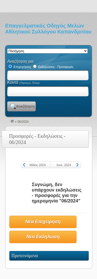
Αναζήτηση (25, 106)
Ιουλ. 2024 (64, 165)
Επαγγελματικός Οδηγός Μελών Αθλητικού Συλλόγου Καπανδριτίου (48, 29)
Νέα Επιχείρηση (43, 221)
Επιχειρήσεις (20, 67)
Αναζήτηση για (20, 61)
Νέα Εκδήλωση (43, 236)
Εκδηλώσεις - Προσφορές (53, 67)
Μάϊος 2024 (38, 165)
